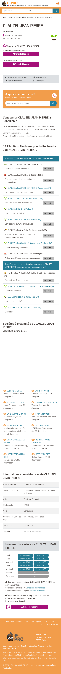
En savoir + (48, 169)
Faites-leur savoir (38, 591)
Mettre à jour (38, 81)
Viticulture (10, 17)
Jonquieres (48, 17)
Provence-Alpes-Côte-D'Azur (25, 17)
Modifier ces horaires (36, 588)
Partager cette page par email (16, 77)
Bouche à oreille (39, 77)
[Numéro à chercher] (27, 103)
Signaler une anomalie (13, 81)
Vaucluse (39, 17)
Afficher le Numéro (21, 54)
